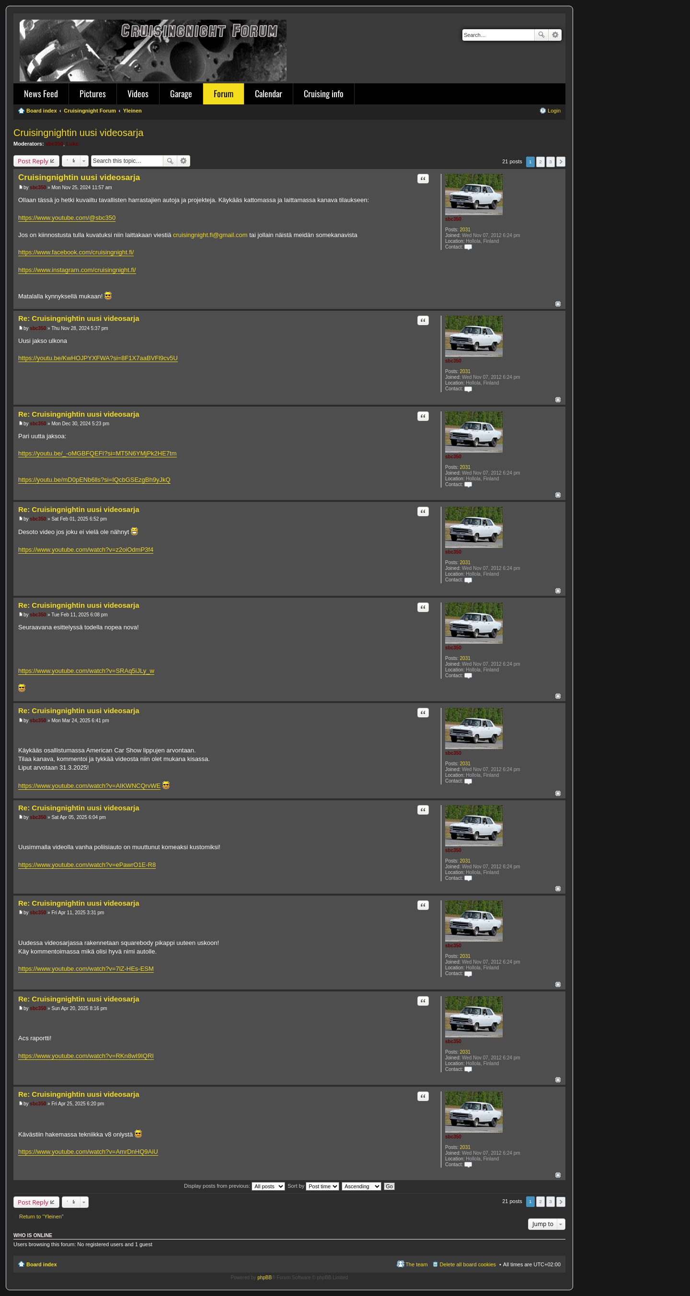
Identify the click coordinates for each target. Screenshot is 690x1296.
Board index (41, 1264)
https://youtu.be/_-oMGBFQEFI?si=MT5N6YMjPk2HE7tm (97, 453)
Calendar (268, 93)
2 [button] (540, 161)
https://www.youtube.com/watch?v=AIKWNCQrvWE (89, 785)
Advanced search (555, 35)
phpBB (264, 1277)
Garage (181, 93)
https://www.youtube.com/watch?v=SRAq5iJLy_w (86, 670)
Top (558, 304)
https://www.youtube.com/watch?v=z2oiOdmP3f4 (85, 549)
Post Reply (33, 161)
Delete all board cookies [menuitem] (468, 1264)
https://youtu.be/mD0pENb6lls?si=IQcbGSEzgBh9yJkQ (94, 479)
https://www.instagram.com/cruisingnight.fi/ (77, 269)
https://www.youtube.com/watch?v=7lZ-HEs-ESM (86, 968)
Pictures (93, 93)
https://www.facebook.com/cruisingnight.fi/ (76, 252)
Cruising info (324, 93)
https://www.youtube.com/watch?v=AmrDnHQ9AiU (88, 1151)
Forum (223, 93)
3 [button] (550, 161)
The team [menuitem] (416, 1264)
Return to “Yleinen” (41, 1216)
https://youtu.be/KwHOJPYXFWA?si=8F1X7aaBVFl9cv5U (98, 358)
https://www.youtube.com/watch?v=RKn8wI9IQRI (86, 1055)
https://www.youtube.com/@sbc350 (66, 217)
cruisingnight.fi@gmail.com (210, 235)
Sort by (313, 1186)
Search (541, 35)
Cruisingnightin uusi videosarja (78, 132)
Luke (72, 144)
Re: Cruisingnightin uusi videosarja (78, 318)
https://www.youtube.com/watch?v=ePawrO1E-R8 (87, 864)
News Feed (41, 93)
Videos (138, 93)
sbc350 (54, 144)
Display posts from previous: (234, 1186)
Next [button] (560, 162)
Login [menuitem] (554, 111)
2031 (465, 229)
